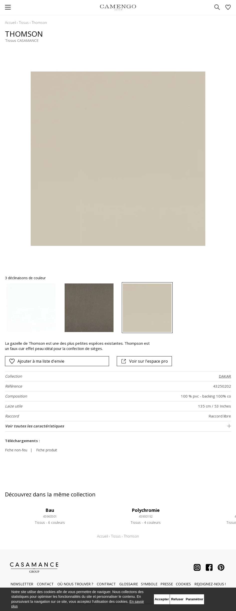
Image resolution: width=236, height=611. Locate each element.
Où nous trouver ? (75, 584)
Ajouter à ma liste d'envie (36, 361)
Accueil (10, 22)
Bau (49, 510)
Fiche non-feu (16, 450)
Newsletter (21, 584)
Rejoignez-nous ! (210, 584)
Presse (166, 584)
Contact (45, 584)
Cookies (183, 584)
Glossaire (128, 584)
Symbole (149, 584)
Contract (106, 584)
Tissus (24, 22)
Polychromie (146, 510)
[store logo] (118, 7)
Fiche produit (46, 450)
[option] (30, 307)
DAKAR (225, 376)
